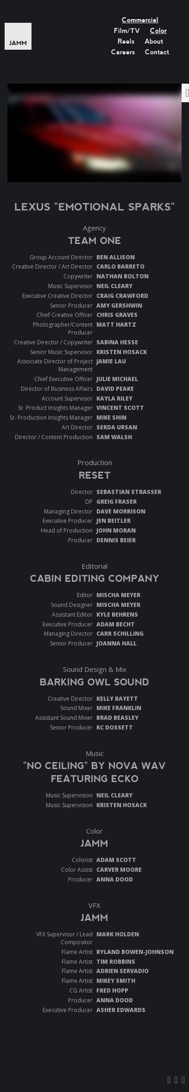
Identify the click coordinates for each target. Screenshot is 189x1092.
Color (158, 30)
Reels (126, 41)
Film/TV (127, 30)
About (154, 41)
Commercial (140, 20)
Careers (123, 52)
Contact (157, 52)
